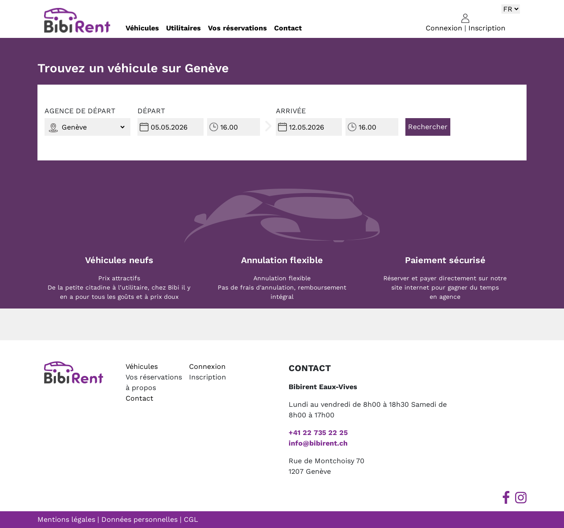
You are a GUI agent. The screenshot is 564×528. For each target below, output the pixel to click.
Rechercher (428, 127)
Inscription (486, 28)
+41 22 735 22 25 (318, 432)
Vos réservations (237, 28)
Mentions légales (66, 519)
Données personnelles (139, 519)
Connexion (444, 28)
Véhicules (142, 28)
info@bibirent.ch (318, 443)
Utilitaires (183, 28)
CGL (191, 519)
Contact (288, 28)
